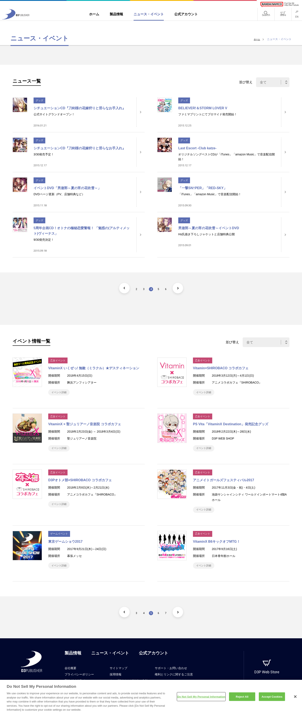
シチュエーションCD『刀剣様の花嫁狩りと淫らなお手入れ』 (80, 108)
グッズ (39, 100)
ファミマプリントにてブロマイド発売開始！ (207, 114)
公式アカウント (153, 661)
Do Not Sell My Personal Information (201, 698)
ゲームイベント (59, 539)
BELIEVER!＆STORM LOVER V (202, 108)
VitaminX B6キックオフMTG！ (216, 548)
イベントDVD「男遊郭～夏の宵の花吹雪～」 (67, 188)
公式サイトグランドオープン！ (54, 114)
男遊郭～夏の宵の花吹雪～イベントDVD (208, 228)
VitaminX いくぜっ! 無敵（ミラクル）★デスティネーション (93, 368)
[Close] (295, 698)
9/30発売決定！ (44, 239)
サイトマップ (118, 676)
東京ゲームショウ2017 (65, 548)
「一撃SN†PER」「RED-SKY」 (202, 188)
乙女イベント (57, 360)
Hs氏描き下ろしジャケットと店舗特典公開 (206, 234)
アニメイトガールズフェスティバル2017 (223, 484)
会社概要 (70, 676)
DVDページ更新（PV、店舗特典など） (59, 194)
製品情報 (73, 661)
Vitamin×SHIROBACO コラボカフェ (221, 368)
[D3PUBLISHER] (15, 20)
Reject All (242, 698)
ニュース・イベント (110, 661)
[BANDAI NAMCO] (279, 4)
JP (296, 13)
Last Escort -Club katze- (197, 148)
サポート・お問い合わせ (171, 676)
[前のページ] (116, 288)
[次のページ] (185, 288)
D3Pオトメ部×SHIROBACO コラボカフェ (80, 484)
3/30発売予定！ (44, 154)
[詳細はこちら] (140, 112)
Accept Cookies (272, 698)
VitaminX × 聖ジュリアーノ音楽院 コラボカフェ (84, 426)
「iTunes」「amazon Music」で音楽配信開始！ (209, 194)
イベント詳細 (61, 393)
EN (296, 18)
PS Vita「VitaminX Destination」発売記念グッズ (230, 426)
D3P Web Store (266, 680)
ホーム (256, 39)
